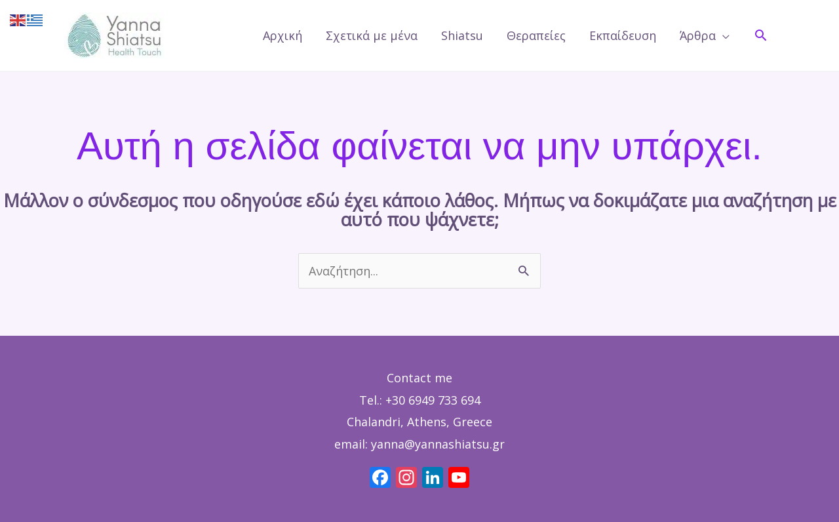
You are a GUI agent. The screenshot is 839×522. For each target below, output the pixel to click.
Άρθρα (698, 35)
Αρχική (282, 35)
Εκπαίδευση (622, 35)
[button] (760, 35)
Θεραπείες (536, 35)
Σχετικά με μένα (372, 35)
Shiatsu (462, 35)
